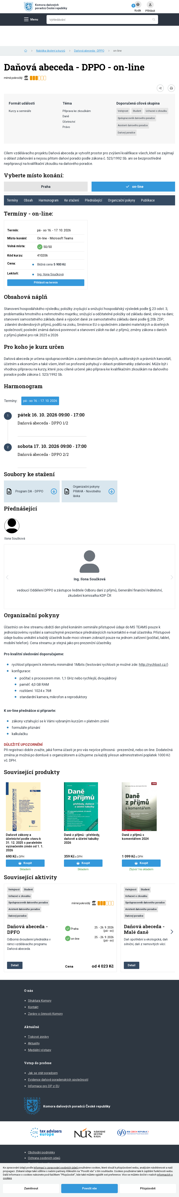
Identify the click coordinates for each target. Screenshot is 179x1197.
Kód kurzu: (15, 235)
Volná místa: (16, 226)
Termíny (12, 180)
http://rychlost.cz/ (153, 644)
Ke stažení (71, 180)
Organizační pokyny (121, 180)
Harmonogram (48, 180)
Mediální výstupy (39, 1030)
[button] (171, 557)
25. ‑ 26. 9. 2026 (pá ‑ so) (104, 909)
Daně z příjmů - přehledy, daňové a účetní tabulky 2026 (82, 818)
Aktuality (34, 1023)
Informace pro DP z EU (43, 1066)
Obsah (28, 180)
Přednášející (93, 180)
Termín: (13, 210)
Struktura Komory (39, 980)
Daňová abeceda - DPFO (27, 909)
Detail (15, 945)
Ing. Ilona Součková (50, 254)
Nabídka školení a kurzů (50, 30)
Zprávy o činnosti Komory (45, 993)
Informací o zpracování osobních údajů (56, 1167)
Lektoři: (13, 253)
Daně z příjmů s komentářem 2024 (135, 816)
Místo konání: (17, 218)
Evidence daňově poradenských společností (58, 1059)
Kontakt (33, 987)
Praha (71, 908)
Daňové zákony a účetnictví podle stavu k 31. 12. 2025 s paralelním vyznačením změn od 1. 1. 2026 (24, 822)
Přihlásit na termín (46, 262)
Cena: (11, 243)
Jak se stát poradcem (43, 1053)
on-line (72, 918)
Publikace (148, 180)
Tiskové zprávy (38, 1016)
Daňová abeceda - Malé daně (144, 909)
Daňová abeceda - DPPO (89, 30)
